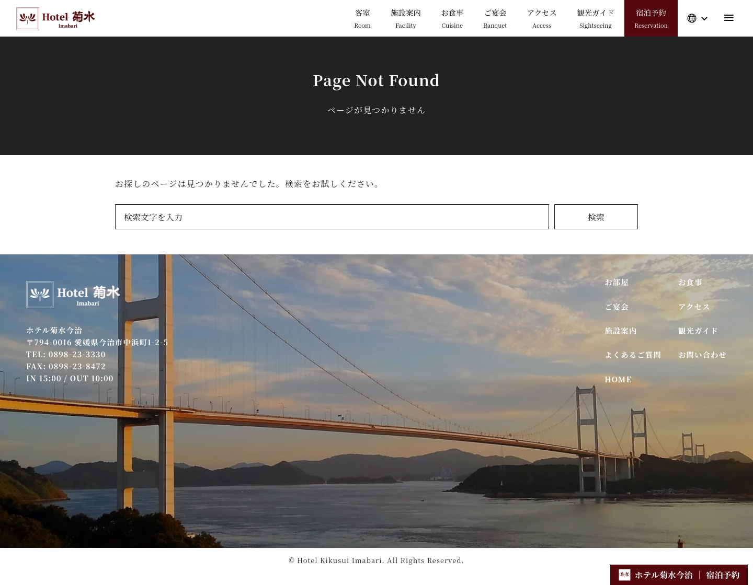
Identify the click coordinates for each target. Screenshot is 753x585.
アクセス (694, 306)
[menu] (728, 18)
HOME (618, 378)
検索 (596, 217)
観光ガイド (698, 330)
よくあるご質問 (632, 354)
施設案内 (620, 330)
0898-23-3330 (77, 353)
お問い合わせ (702, 354)
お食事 (690, 281)
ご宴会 (616, 306)
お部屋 (616, 281)
